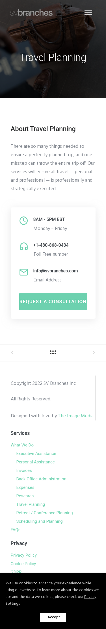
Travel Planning (30, 504)
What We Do (22, 445)
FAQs (16, 529)
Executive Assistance (36, 453)
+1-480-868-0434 (51, 245)
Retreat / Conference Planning (44, 512)
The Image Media (76, 416)
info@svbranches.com (55, 271)
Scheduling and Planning (39, 521)
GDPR (16, 572)
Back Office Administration (41, 478)
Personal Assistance (35, 462)
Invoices (24, 470)
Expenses (25, 487)
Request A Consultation (53, 301)
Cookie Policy (23, 563)
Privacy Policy (24, 555)
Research (25, 495)
